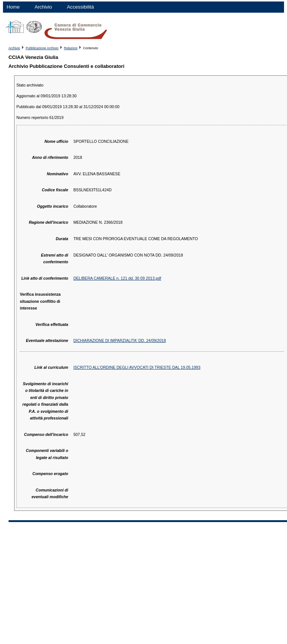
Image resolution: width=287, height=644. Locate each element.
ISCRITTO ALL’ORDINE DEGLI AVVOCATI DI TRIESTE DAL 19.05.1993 (136, 367)
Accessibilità (80, 7)
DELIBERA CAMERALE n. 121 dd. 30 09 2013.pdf (117, 278)
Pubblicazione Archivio (42, 48)
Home (13, 7)
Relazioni (70, 48)
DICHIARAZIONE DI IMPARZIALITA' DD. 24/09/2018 (119, 340)
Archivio (43, 7)
